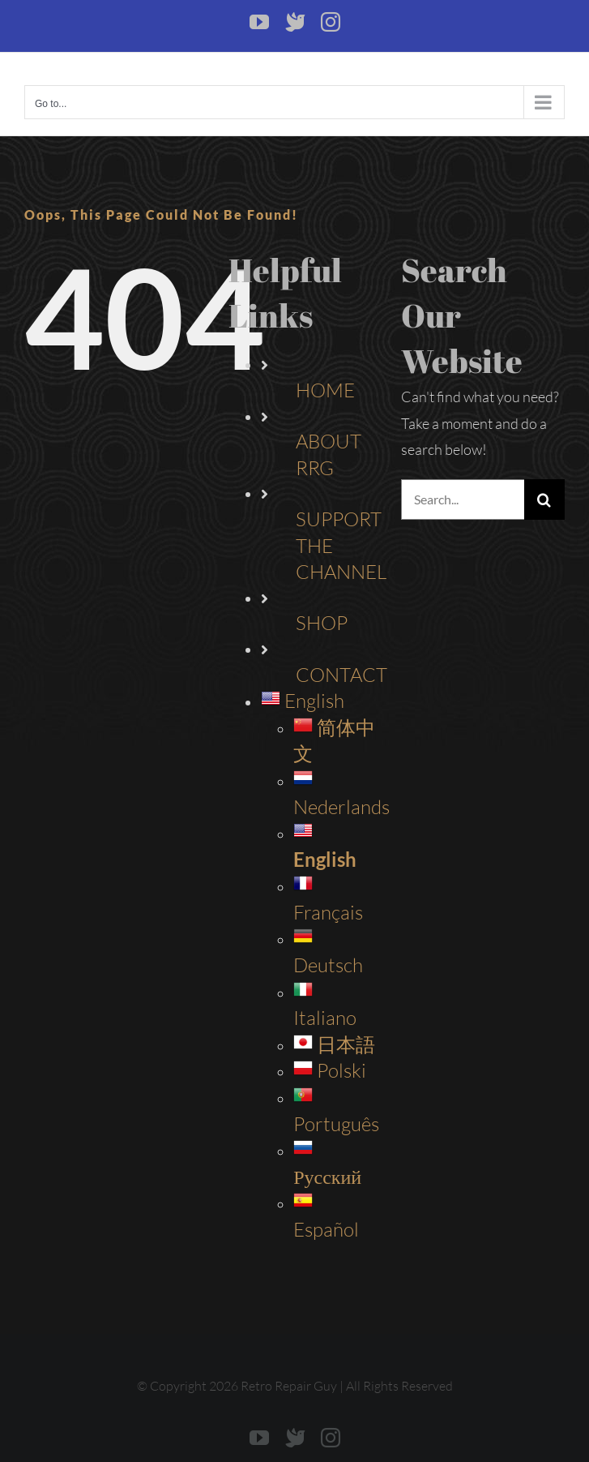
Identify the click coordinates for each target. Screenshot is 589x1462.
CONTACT (341, 674)
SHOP (322, 623)
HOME (325, 390)
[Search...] (462, 499)
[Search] (544, 499)
